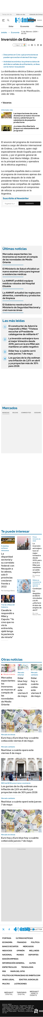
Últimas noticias (24, 938)
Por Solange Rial (36, 576)
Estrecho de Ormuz (36, 14)
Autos (32, 963)
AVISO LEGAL (8, 979)
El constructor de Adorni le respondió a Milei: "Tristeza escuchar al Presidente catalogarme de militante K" (23, 330)
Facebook (9, 929)
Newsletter (36, 929)
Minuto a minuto (9, 674)
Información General (13, 963)
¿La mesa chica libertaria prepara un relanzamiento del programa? (26, 128)
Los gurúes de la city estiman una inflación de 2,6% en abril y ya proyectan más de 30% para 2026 (24, 362)
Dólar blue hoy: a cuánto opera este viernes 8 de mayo (23, 687)
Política (35, 942)
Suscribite (29, 203)
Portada (6, 938)
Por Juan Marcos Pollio (37, 614)
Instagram (15, 929)
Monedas (5, 412)
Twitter (3, 929)
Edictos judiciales (28, 979)
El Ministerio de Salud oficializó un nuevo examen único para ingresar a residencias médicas (21, 271)
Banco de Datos (10, 946)
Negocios (7, 950)
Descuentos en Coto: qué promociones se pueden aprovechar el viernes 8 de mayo (20, 55)
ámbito (4, 32)
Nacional (7, 955)
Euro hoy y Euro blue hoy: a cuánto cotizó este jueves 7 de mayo (20, 839)
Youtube (27, 929)
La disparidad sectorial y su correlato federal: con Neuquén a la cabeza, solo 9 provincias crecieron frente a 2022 (7, 570)
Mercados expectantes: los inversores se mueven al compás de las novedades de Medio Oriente (20, 258)
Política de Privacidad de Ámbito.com (21, 975)
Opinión (21, 950)
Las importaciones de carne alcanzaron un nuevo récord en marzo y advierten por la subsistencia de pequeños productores (27, 118)
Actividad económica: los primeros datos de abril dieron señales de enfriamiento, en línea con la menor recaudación (21, 64)
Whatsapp (33, 929)
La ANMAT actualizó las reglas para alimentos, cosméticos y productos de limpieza (21, 295)
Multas (6, 984)
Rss (4, 971)
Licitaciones (20, 984)
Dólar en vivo (20, 14)
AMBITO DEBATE (34, 993)
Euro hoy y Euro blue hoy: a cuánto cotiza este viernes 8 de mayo (20, 739)
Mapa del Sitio (17, 971)
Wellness (34, 950)
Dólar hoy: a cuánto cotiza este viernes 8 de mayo (36, 687)
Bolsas (15, 412)
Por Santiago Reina (8, 591)
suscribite (32, 20)
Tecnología (27, 967)
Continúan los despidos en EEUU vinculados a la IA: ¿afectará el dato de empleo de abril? (37, 599)
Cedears (37, 412)
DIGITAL (8, 993)
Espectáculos (9, 967)
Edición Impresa (10, 959)
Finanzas (21, 942)
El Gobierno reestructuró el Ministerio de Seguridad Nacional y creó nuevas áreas (21, 307)
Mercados (28, 946)
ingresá (39, 20)
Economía (24, 26)
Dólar (11, 26)
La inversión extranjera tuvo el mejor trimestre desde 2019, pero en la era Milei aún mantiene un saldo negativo (23, 342)
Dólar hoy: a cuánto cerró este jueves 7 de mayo (22, 352)
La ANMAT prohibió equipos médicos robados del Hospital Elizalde (19, 283)
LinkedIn (21, 929)
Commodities (26, 412)
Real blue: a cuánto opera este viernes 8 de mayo (17, 752)
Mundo (20, 955)
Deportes (33, 955)
